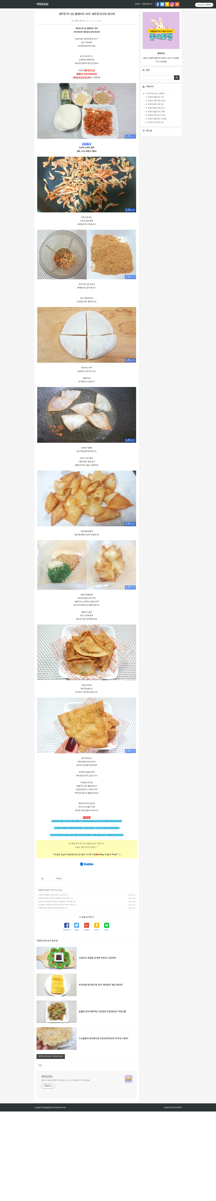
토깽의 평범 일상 (155, 97)
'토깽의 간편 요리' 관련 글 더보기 (50, 1146)
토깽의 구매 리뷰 (156, 101)
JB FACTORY (177, 1197)
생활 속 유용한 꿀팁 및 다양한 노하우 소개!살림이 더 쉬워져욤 (65, 1170)
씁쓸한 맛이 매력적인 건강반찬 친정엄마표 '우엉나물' (55, 991)
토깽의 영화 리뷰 (155, 104)
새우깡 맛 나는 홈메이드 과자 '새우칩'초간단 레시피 (87, 14)
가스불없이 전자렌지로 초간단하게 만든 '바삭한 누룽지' (56, 994)
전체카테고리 (147, 4)
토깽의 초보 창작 (155, 122)
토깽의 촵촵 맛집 (156, 112)
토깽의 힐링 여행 (156, 108)
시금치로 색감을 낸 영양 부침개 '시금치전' (51, 984)
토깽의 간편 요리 (79, 21)
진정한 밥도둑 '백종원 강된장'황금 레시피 (51, 998)
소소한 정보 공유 (154, 94)
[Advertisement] (87, 817)
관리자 (137, 4)
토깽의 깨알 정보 (157, 119)
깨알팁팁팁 (42, 4)
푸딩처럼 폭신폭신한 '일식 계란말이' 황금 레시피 (54, 988)
